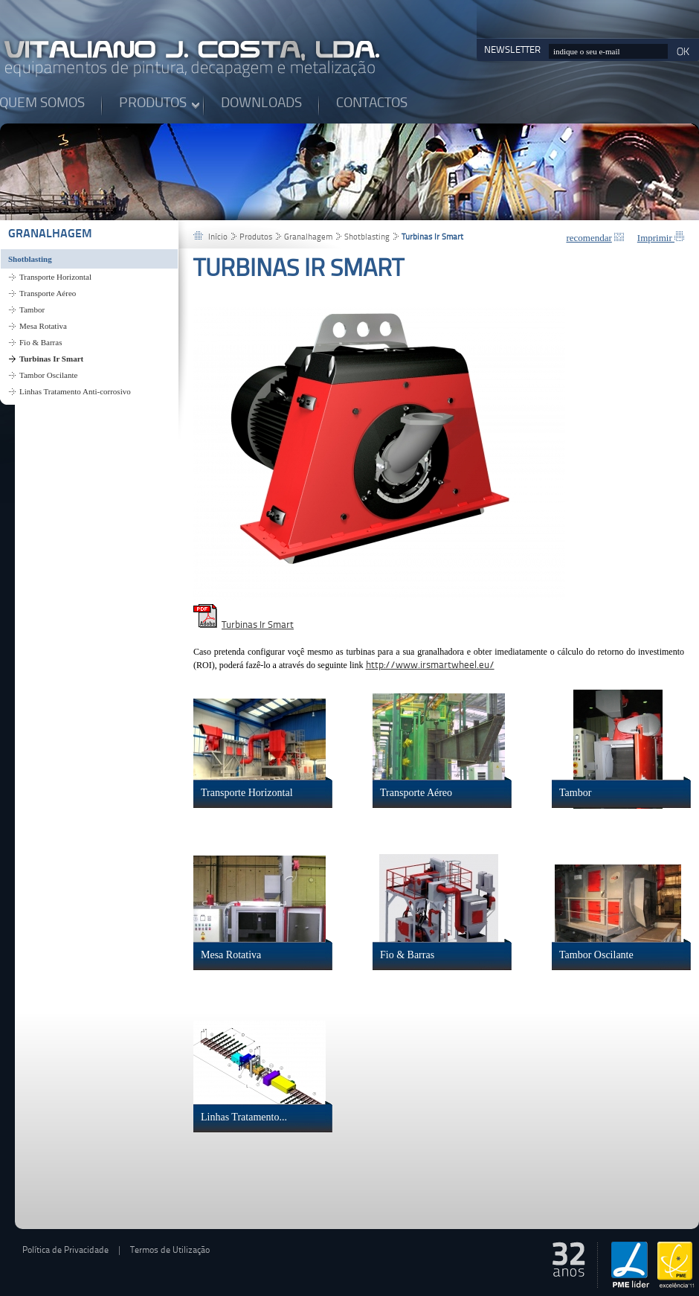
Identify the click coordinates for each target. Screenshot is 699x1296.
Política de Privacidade (65, 1250)
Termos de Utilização (170, 1250)
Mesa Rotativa (43, 325)
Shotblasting (30, 258)
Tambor (32, 309)
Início (218, 238)
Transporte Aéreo (47, 293)
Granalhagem (50, 234)
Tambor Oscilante (48, 374)
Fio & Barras (40, 342)
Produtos (255, 238)
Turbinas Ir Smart (51, 358)
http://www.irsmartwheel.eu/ (430, 665)
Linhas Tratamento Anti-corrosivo (75, 391)
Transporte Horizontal (55, 276)
